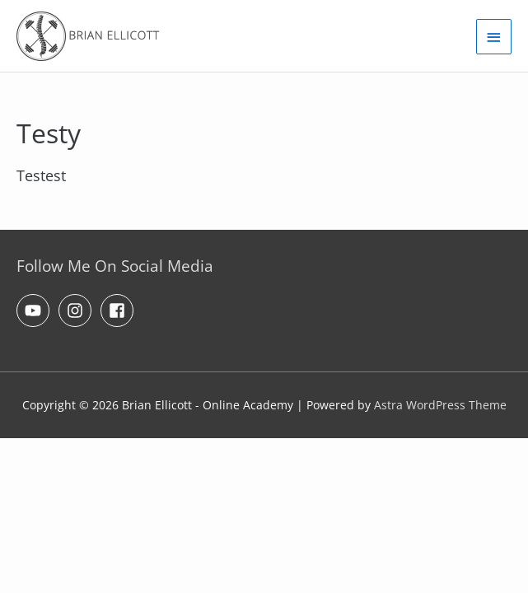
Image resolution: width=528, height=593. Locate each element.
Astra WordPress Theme (440, 405)
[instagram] (77, 310)
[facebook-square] (119, 310)
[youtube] (35, 310)
